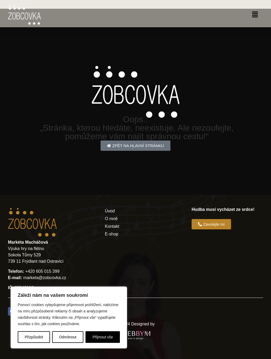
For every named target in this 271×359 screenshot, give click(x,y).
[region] (69, 317)
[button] (255, 15)
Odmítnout (67, 337)
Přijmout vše (103, 337)
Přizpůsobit (34, 337)
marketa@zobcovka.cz (44, 277)
